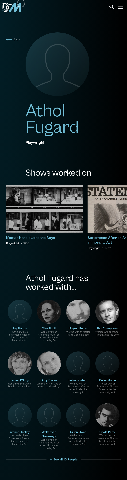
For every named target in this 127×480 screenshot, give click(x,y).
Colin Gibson (107, 380)
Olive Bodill (49, 328)
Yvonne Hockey (19, 432)
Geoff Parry (107, 432)
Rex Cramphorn (107, 328)
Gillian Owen (78, 432)
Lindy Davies (49, 380)
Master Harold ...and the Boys (30, 238)
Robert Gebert (78, 380)
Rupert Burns (78, 328)
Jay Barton (19, 328)
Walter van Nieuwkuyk (49, 434)
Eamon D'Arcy (20, 380)
